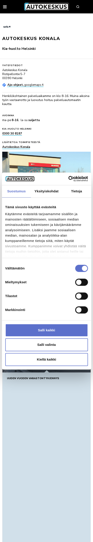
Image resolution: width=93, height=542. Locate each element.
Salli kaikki (46, 330)
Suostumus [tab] (16, 191)
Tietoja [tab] (76, 191)
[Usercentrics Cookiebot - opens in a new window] (68, 179)
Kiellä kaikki (46, 359)
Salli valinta (46, 345)
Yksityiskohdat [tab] (46, 191)
